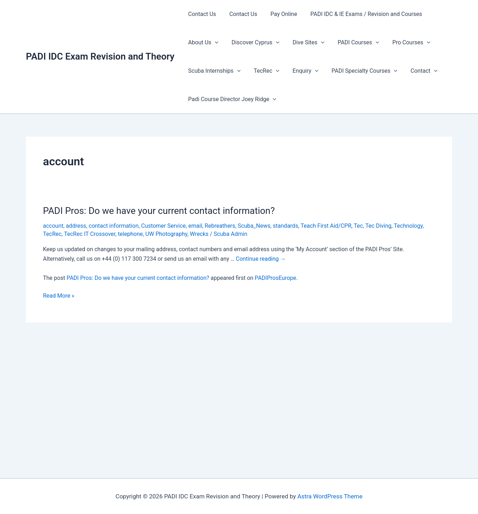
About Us (202, 42)
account (53, 225)
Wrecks (199, 234)
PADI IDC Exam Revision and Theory (100, 56)
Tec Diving (378, 225)
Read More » (58, 295)
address (76, 225)
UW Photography (166, 234)
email (195, 225)
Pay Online (279, 14)
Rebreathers (220, 225)
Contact (415, 71)
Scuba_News (254, 225)
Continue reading (261, 258)
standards (285, 225)
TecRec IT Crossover (89, 234)
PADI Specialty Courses (358, 71)
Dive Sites (304, 42)
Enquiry (300, 71)
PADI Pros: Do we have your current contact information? (159, 210)
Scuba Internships (213, 71)
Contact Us (201, 14)
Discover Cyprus (253, 42)
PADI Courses (352, 42)
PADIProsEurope (275, 278)
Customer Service (163, 225)
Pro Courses (403, 42)
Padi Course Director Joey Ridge (231, 99)
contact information (114, 225)
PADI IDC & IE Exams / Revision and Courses (359, 14)
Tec (358, 225)
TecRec (264, 71)
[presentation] (213, 42)
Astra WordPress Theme (329, 496)
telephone (130, 234)
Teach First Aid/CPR (325, 225)
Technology (408, 225)
